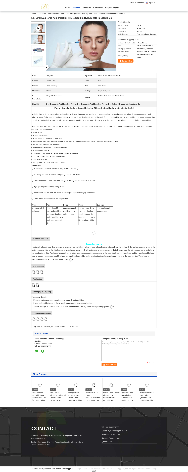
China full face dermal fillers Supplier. (58, 469)
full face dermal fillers (58, 326)
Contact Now (127, 61)
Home (67, 8)
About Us (87, 8)
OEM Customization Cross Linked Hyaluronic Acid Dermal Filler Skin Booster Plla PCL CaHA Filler (146, 399)
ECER (94, 471)
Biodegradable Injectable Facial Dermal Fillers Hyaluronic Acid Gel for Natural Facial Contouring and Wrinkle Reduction (75, 400)
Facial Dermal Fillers (56, 14)
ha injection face (72, 326)
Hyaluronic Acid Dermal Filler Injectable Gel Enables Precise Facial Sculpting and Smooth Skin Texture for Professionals (129, 400)
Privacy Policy (37, 469)
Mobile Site (107, 442)
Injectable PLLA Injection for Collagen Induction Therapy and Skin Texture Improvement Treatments (92, 400)
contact (44, 428)
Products (76, 8)
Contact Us (98, 8)
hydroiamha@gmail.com (117, 431)
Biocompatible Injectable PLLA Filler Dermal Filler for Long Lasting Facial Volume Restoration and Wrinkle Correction (39, 400)
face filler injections (43, 326)
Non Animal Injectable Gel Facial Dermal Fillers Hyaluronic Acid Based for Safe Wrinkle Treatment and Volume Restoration (58, 401)
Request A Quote (112, 8)
